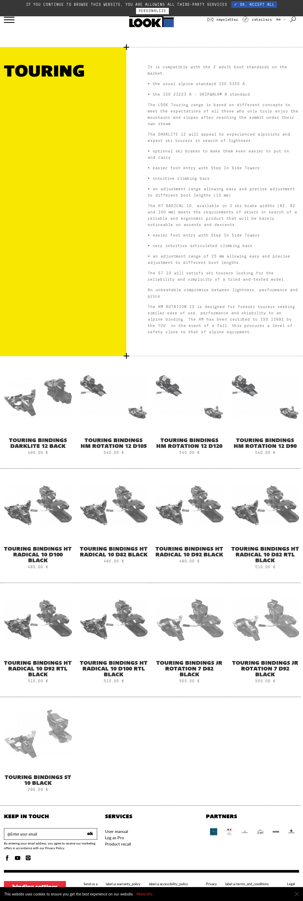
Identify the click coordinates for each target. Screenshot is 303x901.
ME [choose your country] (281, 19)
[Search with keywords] (293, 20)
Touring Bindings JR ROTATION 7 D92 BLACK (265, 669)
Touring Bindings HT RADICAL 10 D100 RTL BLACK (114, 669)
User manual (116, 831)
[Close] (297, 894)
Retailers (257, 20)
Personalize (152, 11)
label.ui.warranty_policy (123, 884)
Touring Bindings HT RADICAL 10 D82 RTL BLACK (265, 555)
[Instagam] (28, 859)
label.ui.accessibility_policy (168, 884)
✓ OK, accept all (254, 5)
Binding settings (35, 887)
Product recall (118, 843)
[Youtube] (17, 859)
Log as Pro (114, 837)
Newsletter (222, 20)
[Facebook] (7, 859)
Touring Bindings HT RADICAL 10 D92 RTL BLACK (38, 669)
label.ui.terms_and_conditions (247, 884)
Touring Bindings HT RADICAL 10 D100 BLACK (38, 555)
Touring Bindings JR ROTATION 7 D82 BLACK (189, 669)
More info (145, 894)
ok (90, 834)
